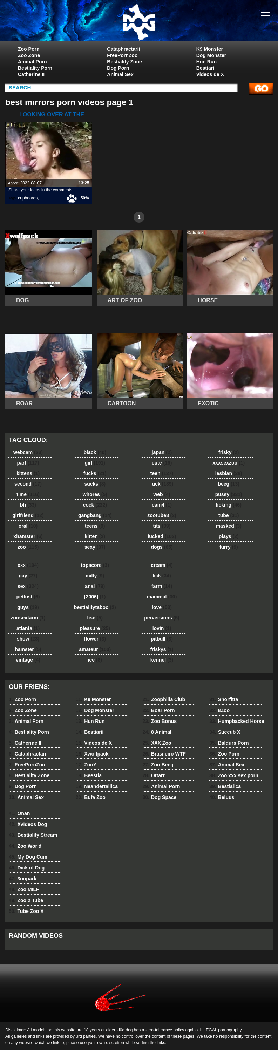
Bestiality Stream (33, 835)
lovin (161, 628)
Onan (19, 813)
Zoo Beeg (158, 764)
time (27, 494)
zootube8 (161, 515)
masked (229, 526)
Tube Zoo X (26, 911)
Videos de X (210, 74)
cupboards (28, 198)
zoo (28, 547)
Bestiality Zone (124, 62)
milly (95, 575)
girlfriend (27, 515)
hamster (28, 649)
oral (28, 526)
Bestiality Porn (35, 68)
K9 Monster (209, 49)
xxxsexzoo (228, 463)
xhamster (27, 536)
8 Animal (157, 732)
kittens (28, 473)
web (161, 494)
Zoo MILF (24, 889)
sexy (95, 547)
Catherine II (31, 74)
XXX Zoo (157, 743)
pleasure (95, 628)
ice (95, 660)
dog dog (138, 22)
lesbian (228, 473)
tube (228, 515)
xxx (28, 565)
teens (95, 526)
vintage (28, 660)
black (94, 452)
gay (28, 575)
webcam (28, 452)
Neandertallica (97, 786)
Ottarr (154, 775)
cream (161, 565)
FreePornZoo (122, 55)
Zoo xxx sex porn (233, 775)
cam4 (162, 505)
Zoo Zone (29, 55)
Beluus (221, 797)
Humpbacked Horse (236, 721)
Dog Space (160, 797)
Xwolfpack (92, 754)
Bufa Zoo (91, 797)
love (162, 607)
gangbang (95, 515)
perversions (161, 618)
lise (95, 618)
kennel (161, 660)
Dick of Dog (27, 868)
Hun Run (206, 62)
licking (229, 505)
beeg (228, 484)
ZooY (86, 764)
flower (95, 639)
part (28, 463)
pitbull (162, 639)
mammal (162, 596)
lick (161, 575)
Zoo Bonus (160, 721)
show (28, 639)
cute (162, 463)
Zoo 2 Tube (26, 900)
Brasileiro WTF (164, 754)
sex (28, 586)
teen (161, 473)
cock (95, 505)
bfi (28, 505)
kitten (95, 536)
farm (161, 586)
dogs (161, 547)
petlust (28, 596)
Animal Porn (32, 62)
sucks (95, 484)
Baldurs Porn (229, 743)
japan (162, 452)
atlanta (28, 628)
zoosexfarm (28, 618)
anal (95, 586)
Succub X (224, 732)
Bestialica (225, 786)
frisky (228, 452)
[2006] (95, 596)
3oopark (22, 878)
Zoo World (25, 846)
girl (95, 463)
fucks (94, 473)
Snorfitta (223, 699)
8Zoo (219, 710)
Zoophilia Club (164, 699)
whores (95, 494)
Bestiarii (206, 68)
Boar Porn (159, 710)
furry (228, 547)
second (28, 484)
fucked (162, 536)
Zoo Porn (28, 49)
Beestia (89, 775)
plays (229, 536)
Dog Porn (118, 68)
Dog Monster (211, 55)
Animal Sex (120, 74)
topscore (95, 565)
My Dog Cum (28, 857)
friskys (161, 649)
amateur (95, 649)
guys (28, 607)
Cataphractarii (123, 49)
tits (162, 526)
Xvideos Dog (28, 824)
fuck (161, 484)
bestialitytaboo (95, 607)
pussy (228, 494)
